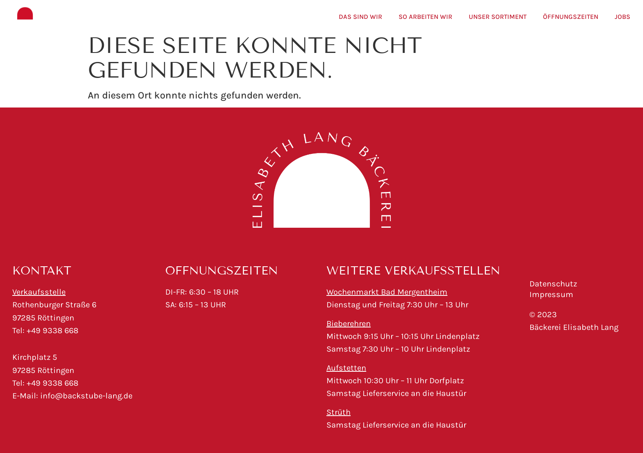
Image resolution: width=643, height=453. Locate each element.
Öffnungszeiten (570, 17)
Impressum (551, 294)
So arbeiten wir (425, 17)
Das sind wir (360, 17)
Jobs (622, 17)
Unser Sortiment (498, 17)
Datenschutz (553, 283)
